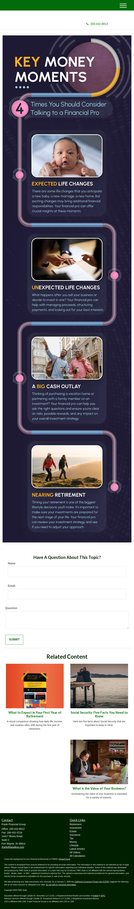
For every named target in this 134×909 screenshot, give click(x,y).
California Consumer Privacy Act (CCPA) (92, 882)
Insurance (75, 834)
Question (11, 608)
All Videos (75, 852)
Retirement (75, 824)
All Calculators (77, 855)
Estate (73, 831)
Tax (71, 838)
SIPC (103, 896)
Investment (75, 827)
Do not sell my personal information (61, 885)
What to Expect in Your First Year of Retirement (34, 714)
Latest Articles (77, 848)
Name (12, 563)
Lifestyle (74, 845)
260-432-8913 (97, 23)
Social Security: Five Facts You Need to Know (99, 714)
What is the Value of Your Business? (99, 788)
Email (11, 585)
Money (73, 841)
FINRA (95, 896)
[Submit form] (14, 639)
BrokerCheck (64, 859)
